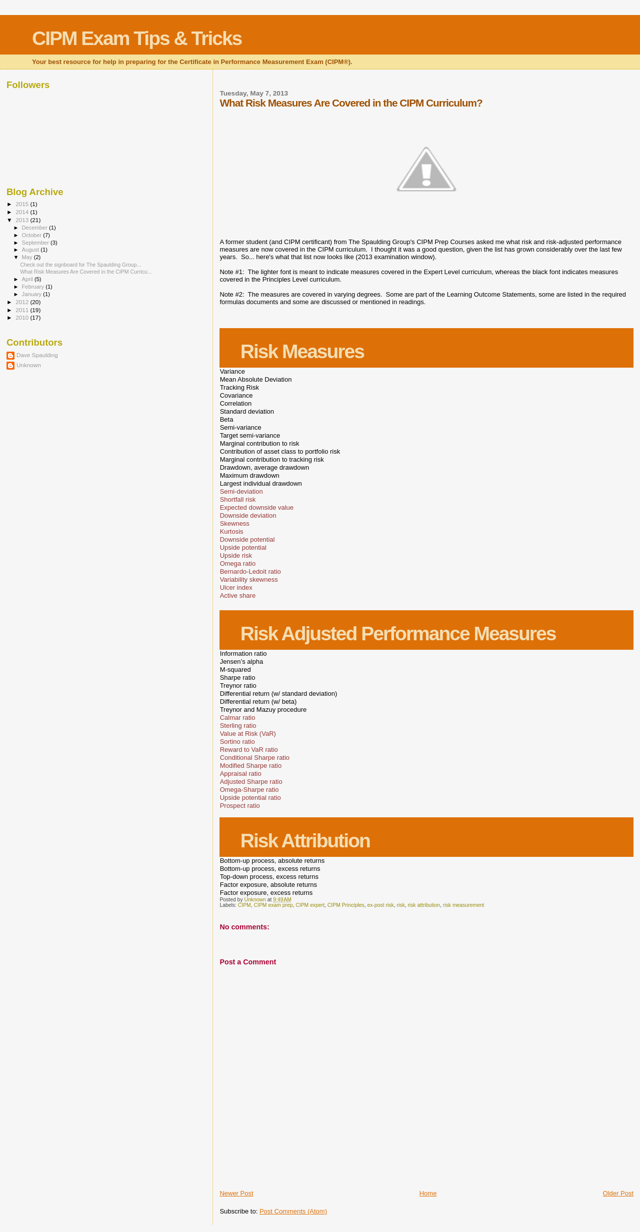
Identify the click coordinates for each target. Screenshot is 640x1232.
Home (428, 1193)
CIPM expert (310, 905)
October (33, 235)
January (33, 294)
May (28, 257)
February (34, 287)
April (28, 279)
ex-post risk (381, 905)
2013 (23, 220)
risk (400, 905)
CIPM (244, 905)
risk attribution (424, 905)
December (35, 228)
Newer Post (236, 1193)
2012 (23, 302)
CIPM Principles (346, 905)
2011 (23, 310)
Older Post (618, 1193)
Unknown (28, 365)
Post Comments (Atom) (293, 1211)
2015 (23, 204)
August (31, 250)
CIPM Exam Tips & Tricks (137, 38)
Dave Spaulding (37, 355)
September (36, 243)
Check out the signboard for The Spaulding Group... (80, 265)
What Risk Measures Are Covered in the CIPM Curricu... (86, 272)
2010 (23, 317)
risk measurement (463, 905)
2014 (23, 212)
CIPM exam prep (273, 905)
